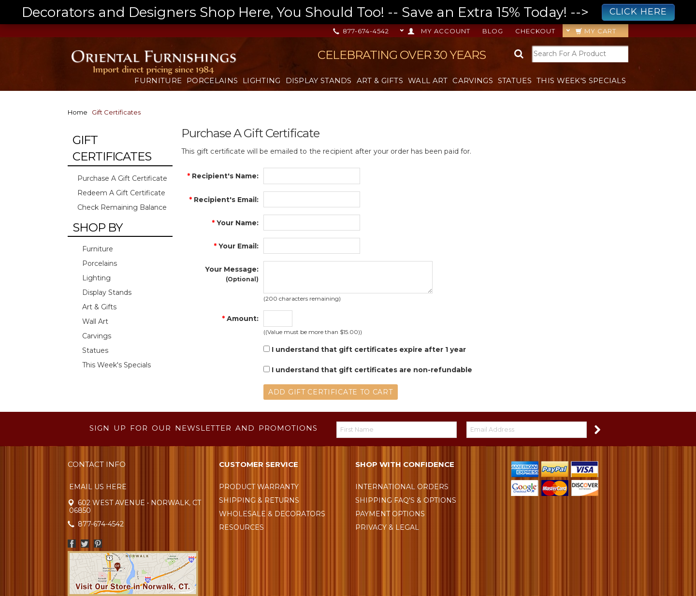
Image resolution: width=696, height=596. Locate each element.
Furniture (158, 80)
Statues (515, 80)
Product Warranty (259, 486)
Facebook (72, 543)
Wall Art (428, 80)
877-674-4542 (361, 31)
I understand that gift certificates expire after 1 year (364, 349)
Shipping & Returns (259, 500)
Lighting (261, 80)
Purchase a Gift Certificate (122, 178)
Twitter (85, 543)
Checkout (535, 31)
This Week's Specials (581, 80)
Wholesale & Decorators (272, 513)
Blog (492, 31)
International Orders (402, 486)
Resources (241, 527)
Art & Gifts (380, 80)
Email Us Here (98, 486)
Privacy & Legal (387, 527)
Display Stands (319, 80)
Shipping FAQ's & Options (405, 500)
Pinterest (98, 543)
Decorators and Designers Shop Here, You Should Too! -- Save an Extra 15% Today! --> (348, 12)
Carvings (472, 80)
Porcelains (212, 80)
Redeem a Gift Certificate (121, 193)
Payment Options (390, 513)
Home (77, 112)
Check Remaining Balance (122, 207)
